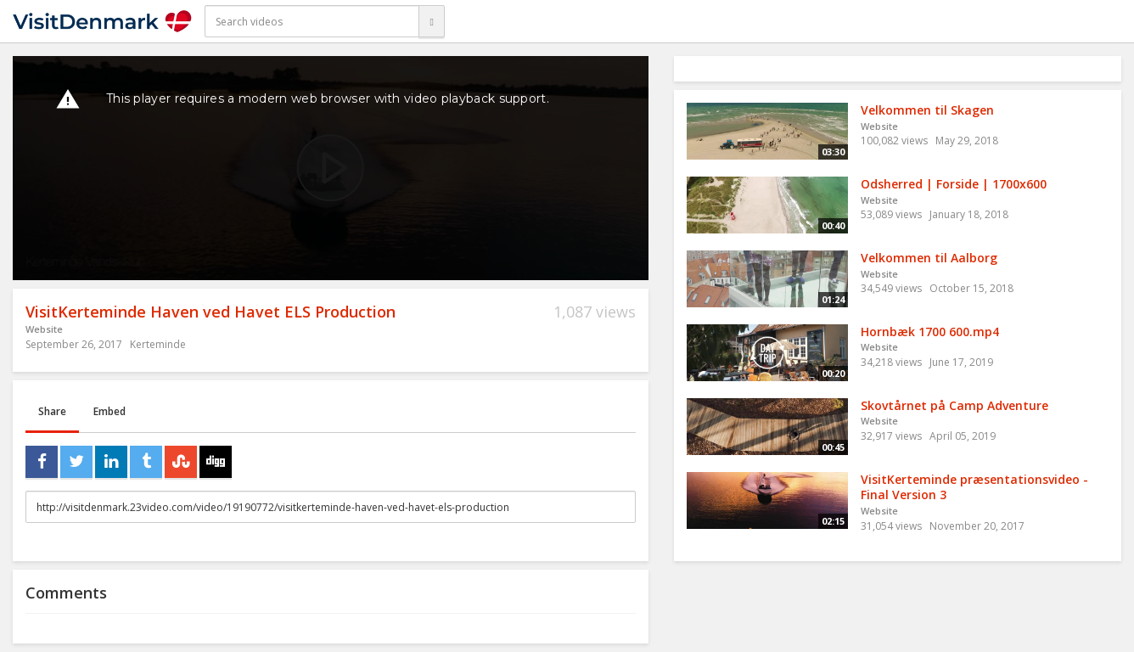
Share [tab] (52, 411)
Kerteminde (158, 344)
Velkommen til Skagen (927, 110)
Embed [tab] (109, 411)
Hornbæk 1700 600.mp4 (930, 331)
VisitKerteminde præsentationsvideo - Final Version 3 (974, 487)
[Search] (431, 21)
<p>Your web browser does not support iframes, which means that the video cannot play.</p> (330, 168)
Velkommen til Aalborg (929, 258)
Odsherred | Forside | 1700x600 (954, 184)
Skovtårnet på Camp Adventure (954, 405)
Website (44, 329)
